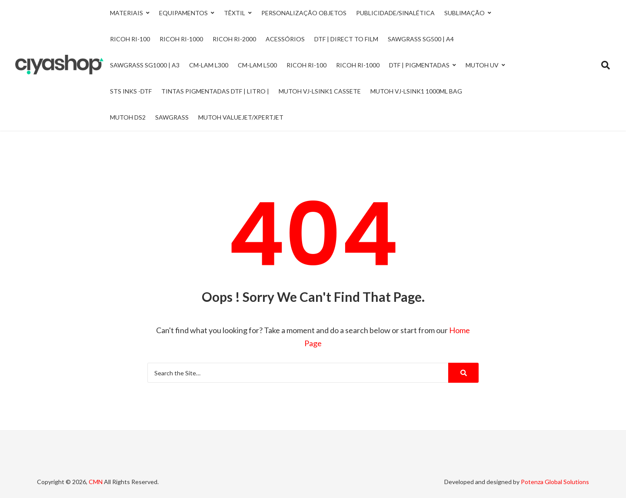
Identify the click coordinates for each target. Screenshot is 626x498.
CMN (96, 481)
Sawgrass (172, 117)
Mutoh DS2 (128, 117)
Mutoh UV (482, 65)
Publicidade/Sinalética (395, 13)
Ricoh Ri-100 (130, 39)
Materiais (126, 13)
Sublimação (464, 13)
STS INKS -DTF (131, 91)
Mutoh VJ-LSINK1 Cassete (320, 91)
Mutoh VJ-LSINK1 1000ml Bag (416, 91)
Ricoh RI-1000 (358, 65)
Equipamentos (183, 13)
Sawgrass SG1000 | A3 (145, 65)
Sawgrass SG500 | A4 (421, 39)
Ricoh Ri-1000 (181, 39)
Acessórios (285, 39)
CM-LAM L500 (257, 65)
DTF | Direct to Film (346, 39)
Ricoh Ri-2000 (234, 39)
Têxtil (234, 13)
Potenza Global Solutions (555, 481)
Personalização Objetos (303, 13)
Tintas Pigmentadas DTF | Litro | (215, 91)
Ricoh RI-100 (306, 65)
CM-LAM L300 (208, 65)
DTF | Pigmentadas (419, 65)
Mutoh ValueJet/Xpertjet (240, 117)
